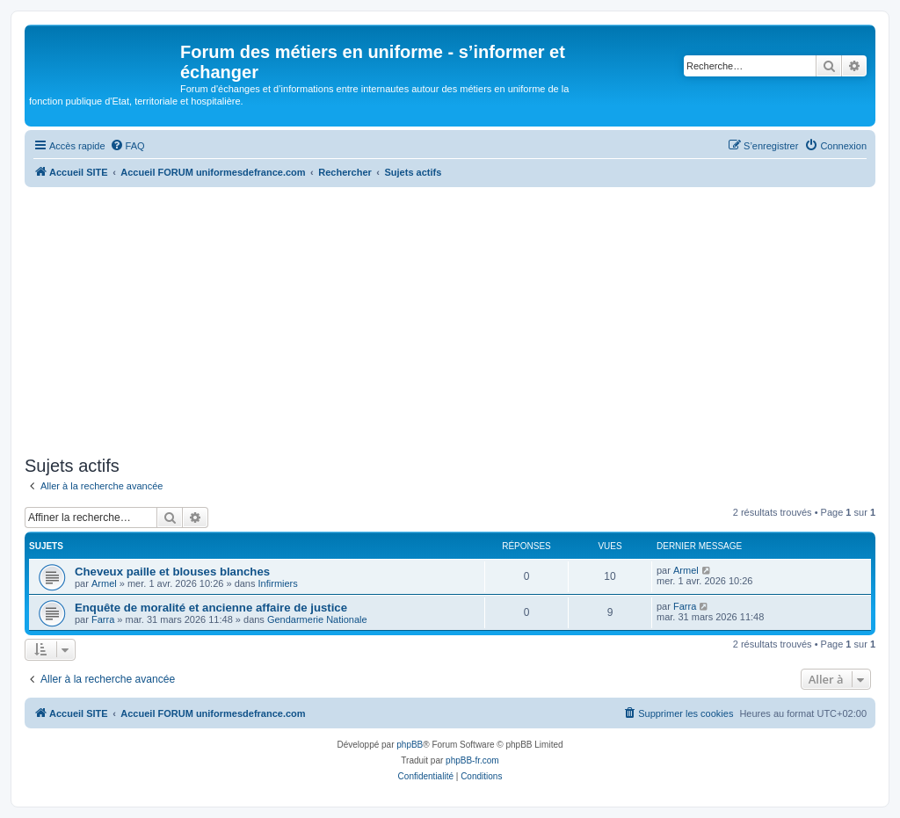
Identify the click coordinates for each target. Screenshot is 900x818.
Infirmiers (278, 583)
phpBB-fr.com (472, 760)
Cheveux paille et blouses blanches (172, 571)
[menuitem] (127, 145)
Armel (104, 583)
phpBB (409, 744)
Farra (102, 619)
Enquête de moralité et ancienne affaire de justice (211, 607)
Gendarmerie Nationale (317, 619)
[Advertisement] (450, 319)
